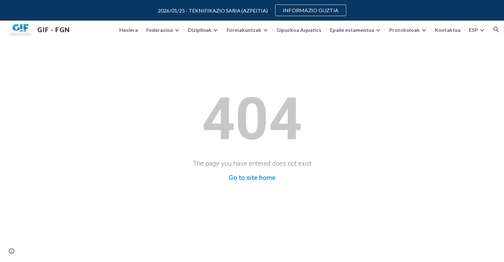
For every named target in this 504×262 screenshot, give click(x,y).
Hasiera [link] (128, 30)
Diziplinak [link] (200, 30)
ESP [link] (473, 30)
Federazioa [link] (159, 30)
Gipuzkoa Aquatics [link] (298, 30)
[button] (496, 29)
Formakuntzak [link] (244, 30)
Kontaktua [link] (448, 30)
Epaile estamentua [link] (352, 30)
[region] (252, 10)
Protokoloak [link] (404, 30)
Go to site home (252, 178)
